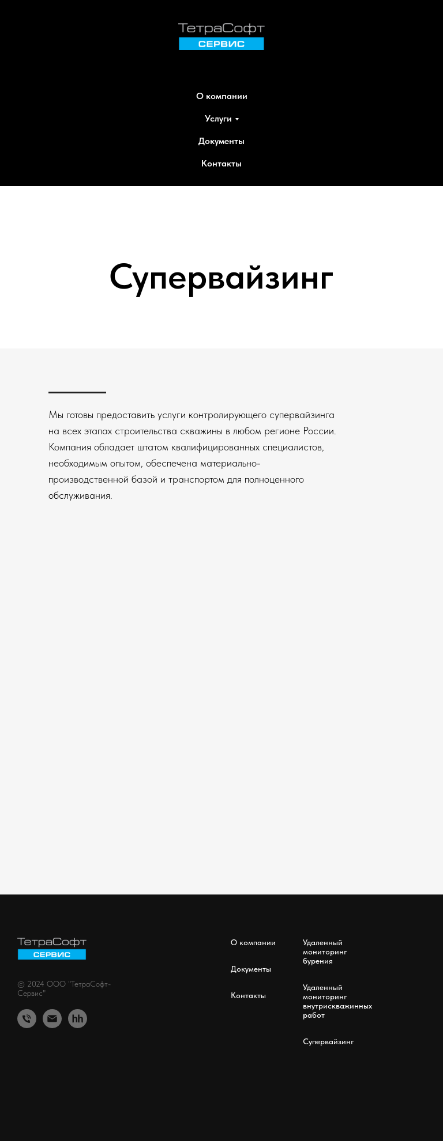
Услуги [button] (218, 118)
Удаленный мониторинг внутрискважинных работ (337, 1001)
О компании (221, 95)
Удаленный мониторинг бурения (325, 951)
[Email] (52, 1018)
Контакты (221, 163)
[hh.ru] (77, 1018)
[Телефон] (26, 1018)
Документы (221, 140)
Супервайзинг (328, 1041)
